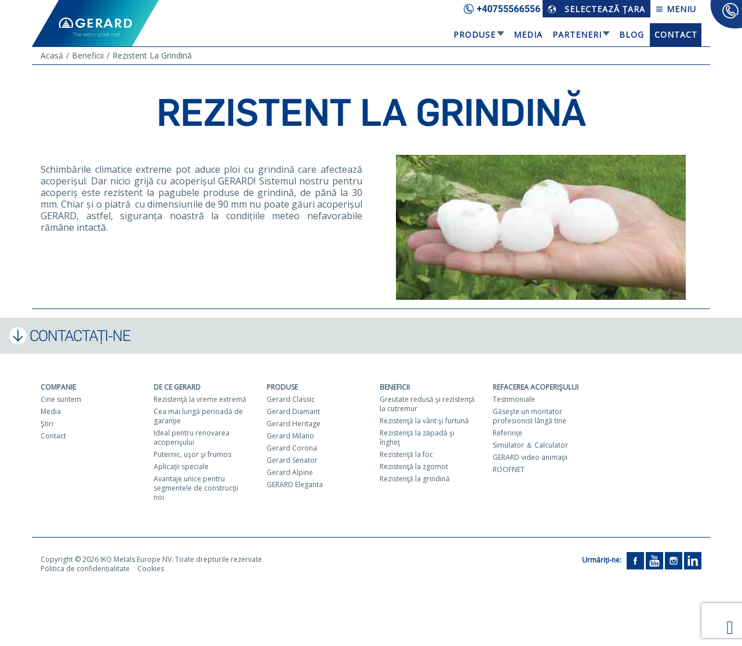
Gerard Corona (292, 448)
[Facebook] (635, 560)
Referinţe (507, 433)
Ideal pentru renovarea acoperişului (192, 437)
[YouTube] (654, 560)
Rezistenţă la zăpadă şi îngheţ (417, 437)
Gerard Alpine (290, 472)
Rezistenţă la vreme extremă (200, 399)
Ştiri (47, 424)
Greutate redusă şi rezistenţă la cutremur (427, 403)
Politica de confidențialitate (85, 569)
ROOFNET (509, 469)
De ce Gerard (177, 387)
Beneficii (395, 387)
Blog (631, 34)
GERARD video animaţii (530, 457)
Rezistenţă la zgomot (414, 466)
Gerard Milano (290, 436)
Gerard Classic (291, 399)
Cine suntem (61, 399)
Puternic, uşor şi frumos (192, 454)
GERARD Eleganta (295, 484)
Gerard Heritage (294, 424)
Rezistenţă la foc (406, 454)
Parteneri (577, 34)
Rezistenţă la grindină (415, 479)
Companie (58, 387)
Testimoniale (514, 399)
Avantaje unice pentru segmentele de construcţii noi (196, 488)
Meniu (676, 8)
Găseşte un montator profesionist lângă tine (529, 416)
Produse (474, 34)
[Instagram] (673, 560)
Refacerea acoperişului (536, 387)
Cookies (150, 569)
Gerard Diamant (293, 411)
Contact (675, 34)
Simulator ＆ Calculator (530, 445)
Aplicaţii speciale (181, 466)
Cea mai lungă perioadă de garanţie (198, 416)
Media (528, 34)
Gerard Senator (292, 460)
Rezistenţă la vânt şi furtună (424, 421)
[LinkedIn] (692, 560)
